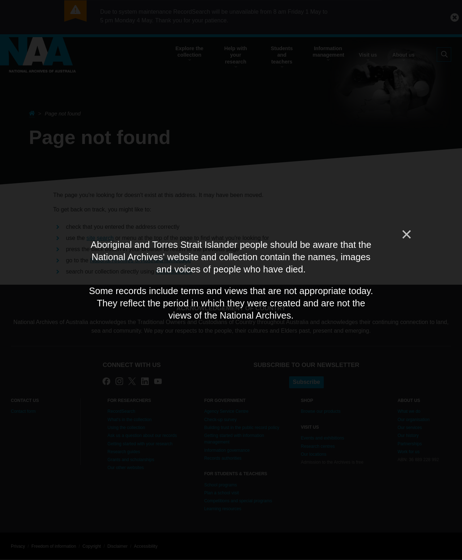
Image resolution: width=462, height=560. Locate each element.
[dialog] (231, 280)
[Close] (406, 234)
